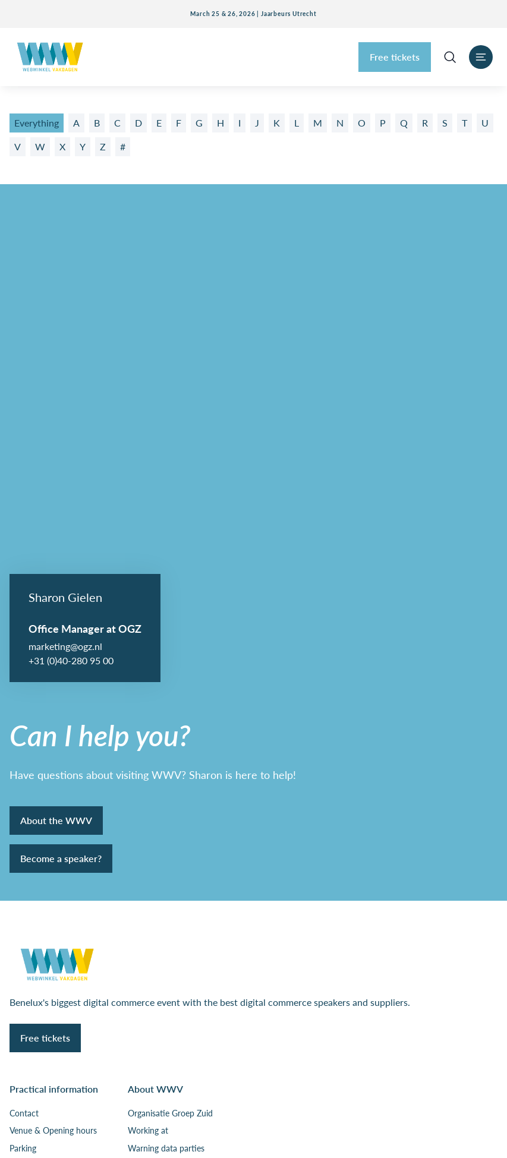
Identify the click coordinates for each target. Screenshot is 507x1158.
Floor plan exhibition (47, 692)
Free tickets (395, 57)
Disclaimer (29, 1044)
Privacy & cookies (42, 995)
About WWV (155, 615)
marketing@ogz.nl (65, 172)
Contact (24, 640)
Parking (23, 675)
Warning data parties (166, 675)
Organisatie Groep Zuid (170, 640)
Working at (148, 657)
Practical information (54, 615)
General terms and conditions (64, 1019)
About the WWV (56, 347)
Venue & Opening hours (53, 657)
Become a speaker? (61, 385)
